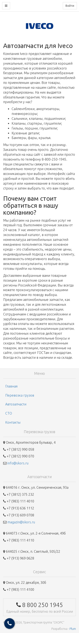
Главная (11, 386)
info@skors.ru (17, 463)
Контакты (12, 422)
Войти (70, 5)
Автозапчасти (15, 404)
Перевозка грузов (19, 395)
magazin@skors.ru (21, 522)
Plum (73, 628)
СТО (8, 413)
